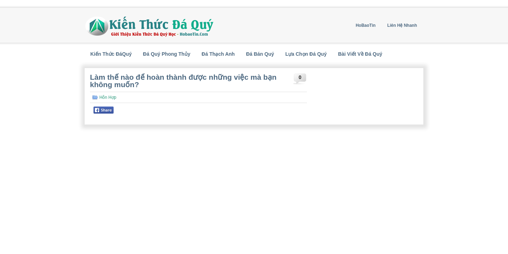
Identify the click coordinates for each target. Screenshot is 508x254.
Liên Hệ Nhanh (402, 25)
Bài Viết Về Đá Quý (360, 54)
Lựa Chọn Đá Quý (306, 54)
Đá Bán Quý (260, 54)
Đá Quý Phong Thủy (166, 54)
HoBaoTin (365, 25)
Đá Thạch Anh (218, 54)
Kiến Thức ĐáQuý (111, 54)
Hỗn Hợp (107, 97)
